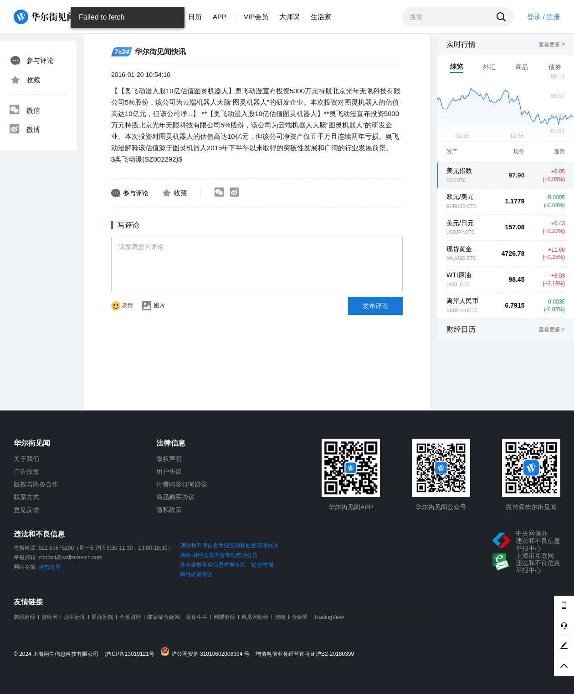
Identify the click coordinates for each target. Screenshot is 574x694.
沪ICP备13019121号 (132, 654)
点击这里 (50, 567)
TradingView (329, 617)
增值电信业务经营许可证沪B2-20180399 (305, 654)
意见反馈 (26, 509)
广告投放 (26, 471)
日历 (195, 16)
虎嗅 (280, 617)
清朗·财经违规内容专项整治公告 (219, 555)
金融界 (300, 617)
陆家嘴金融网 (163, 617)
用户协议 (169, 471)
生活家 (321, 16)
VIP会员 (256, 16)
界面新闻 (102, 617)
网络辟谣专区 (196, 574)
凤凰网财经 (255, 617)
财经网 (49, 617)
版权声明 (169, 458)
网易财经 (225, 617)
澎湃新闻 (75, 617)
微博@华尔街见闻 (531, 507)
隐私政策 (169, 509)
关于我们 (26, 458)
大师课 (289, 16)
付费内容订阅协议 (181, 484)
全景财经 (130, 617)
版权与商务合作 (36, 484)
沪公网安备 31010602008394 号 (207, 652)
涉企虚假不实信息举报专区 (213, 565)
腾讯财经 (25, 617)
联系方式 (26, 497)
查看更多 (551, 44)
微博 (25, 130)
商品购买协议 (175, 497)
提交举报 (262, 565)
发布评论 (375, 305)
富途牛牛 (197, 617)
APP (219, 16)
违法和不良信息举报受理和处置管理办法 (229, 545)
